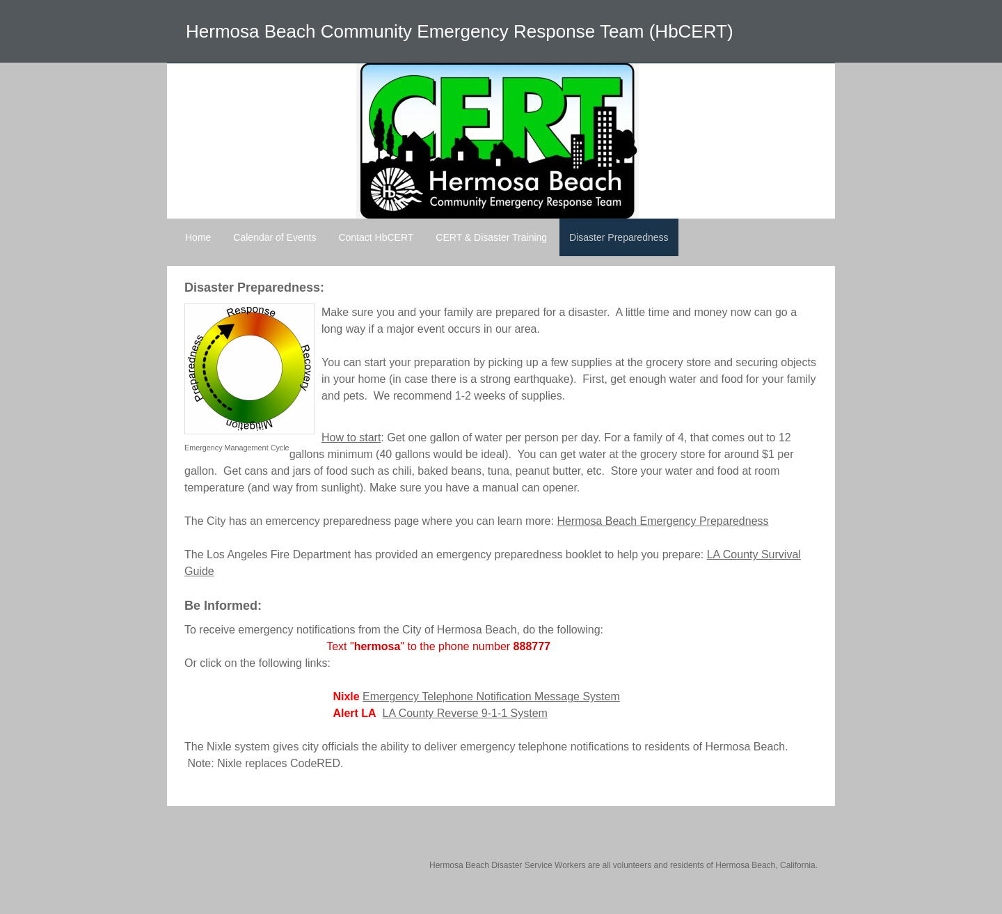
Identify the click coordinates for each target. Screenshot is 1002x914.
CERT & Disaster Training (491, 237)
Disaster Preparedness (618, 237)
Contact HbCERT (375, 237)
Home (198, 237)
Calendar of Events (274, 237)
